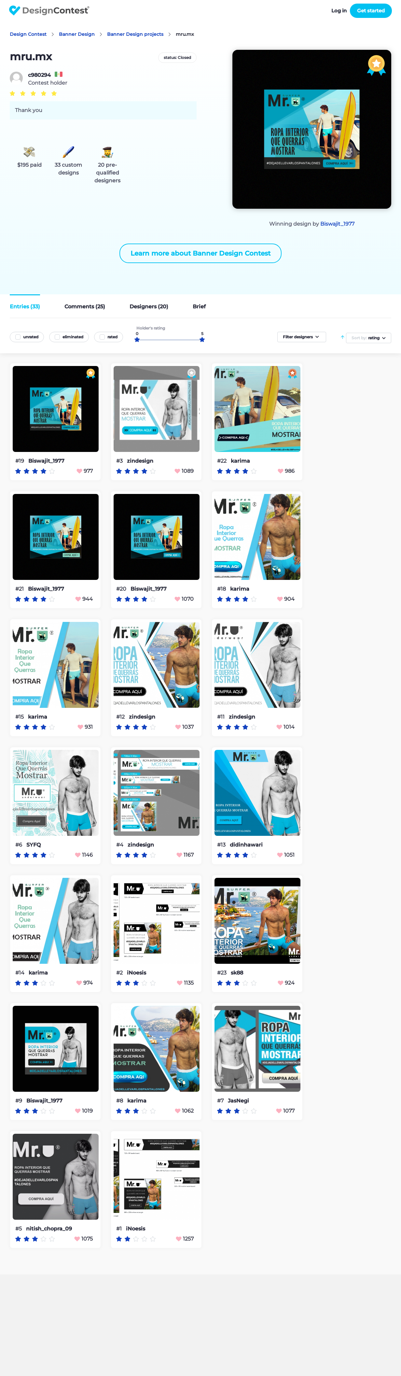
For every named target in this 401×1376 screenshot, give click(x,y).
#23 (222, 973)
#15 (20, 717)
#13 (222, 845)
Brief (199, 306)
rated (112, 336)
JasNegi (238, 1100)
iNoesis (136, 973)
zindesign (140, 461)
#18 (222, 589)
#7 (221, 1101)
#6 (19, 845)
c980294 (39, 75)
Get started (371, 10)
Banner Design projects (135, 34)
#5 (19, 1229)
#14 (20, 973)
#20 (122, 589)
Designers (149, 306)
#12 (121, 717)
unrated (30, 336)
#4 (120, 845)
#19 (20, 461)
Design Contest (28, 34)
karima (240, 461)
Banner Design (77, 34)
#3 (120, 461)
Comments (84, 306)
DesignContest (49, 11)
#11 (221, 717)
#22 (222, 461)
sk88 (237, 973)
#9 (19, 1101)
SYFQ (33, 845)
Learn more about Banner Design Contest (200, 253)
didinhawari (246, 845)
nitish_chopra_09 (49, 1228)
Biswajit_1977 (337, 224)
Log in (339, 10)
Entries (25, 306)
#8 (120, 1101)
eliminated (72, 336)
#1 (119, 1229)
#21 (20, 589)
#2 (120, 973)
